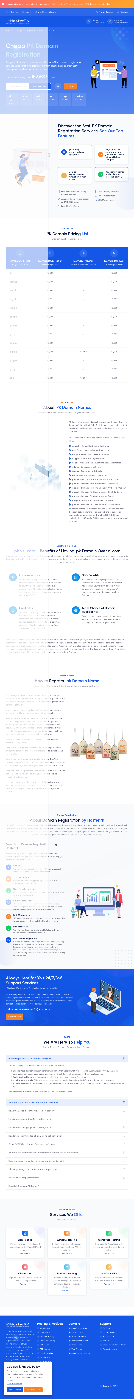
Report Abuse (108, 1336)
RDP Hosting (45, 1349)
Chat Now (45, 1009)
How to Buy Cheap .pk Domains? (24, 1177)
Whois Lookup (77, 1344)
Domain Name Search (79, 1328)
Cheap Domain (77, 1332)
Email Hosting (45, 1361)
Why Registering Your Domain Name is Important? (33, 1169)
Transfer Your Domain (79, 1340)
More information (14, 1383)
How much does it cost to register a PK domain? (32, 1111)
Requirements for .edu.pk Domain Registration (31, 1119)
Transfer (70, 86)
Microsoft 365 (45, 1357)
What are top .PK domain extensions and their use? (33, 1102)
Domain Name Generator (81, 1353)
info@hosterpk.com (45, 12)
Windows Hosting (47, 1336)
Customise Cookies (33, 1389)
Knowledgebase (104, 12)
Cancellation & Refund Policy (114, 1344)
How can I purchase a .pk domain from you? (30, 1058)
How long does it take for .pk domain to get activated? (35, 1136)
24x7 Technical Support (18, 12)
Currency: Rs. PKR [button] (109, 1386)
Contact (122, 12)
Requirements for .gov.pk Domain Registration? (31, 1127)
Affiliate (106, 1340)
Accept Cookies (15, 1389)
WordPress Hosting (47, 1340)
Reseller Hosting (46, 1353)
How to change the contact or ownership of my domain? (36, 1161)
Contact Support (109, 1332)
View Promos (76, 1349)
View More (25, 1253)
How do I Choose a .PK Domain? (24, 1186)
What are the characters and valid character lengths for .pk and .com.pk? (44, 1152)
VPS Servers (44, 1344)
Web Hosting (45, 1328)
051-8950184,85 (24, 1009)
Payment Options (110, 1349)
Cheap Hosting (46, 1332)
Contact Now (14, 1016)
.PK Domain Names (78, 1336)
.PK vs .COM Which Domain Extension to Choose (32, 1144)
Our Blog (106, 1328)
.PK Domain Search (39, 86)
